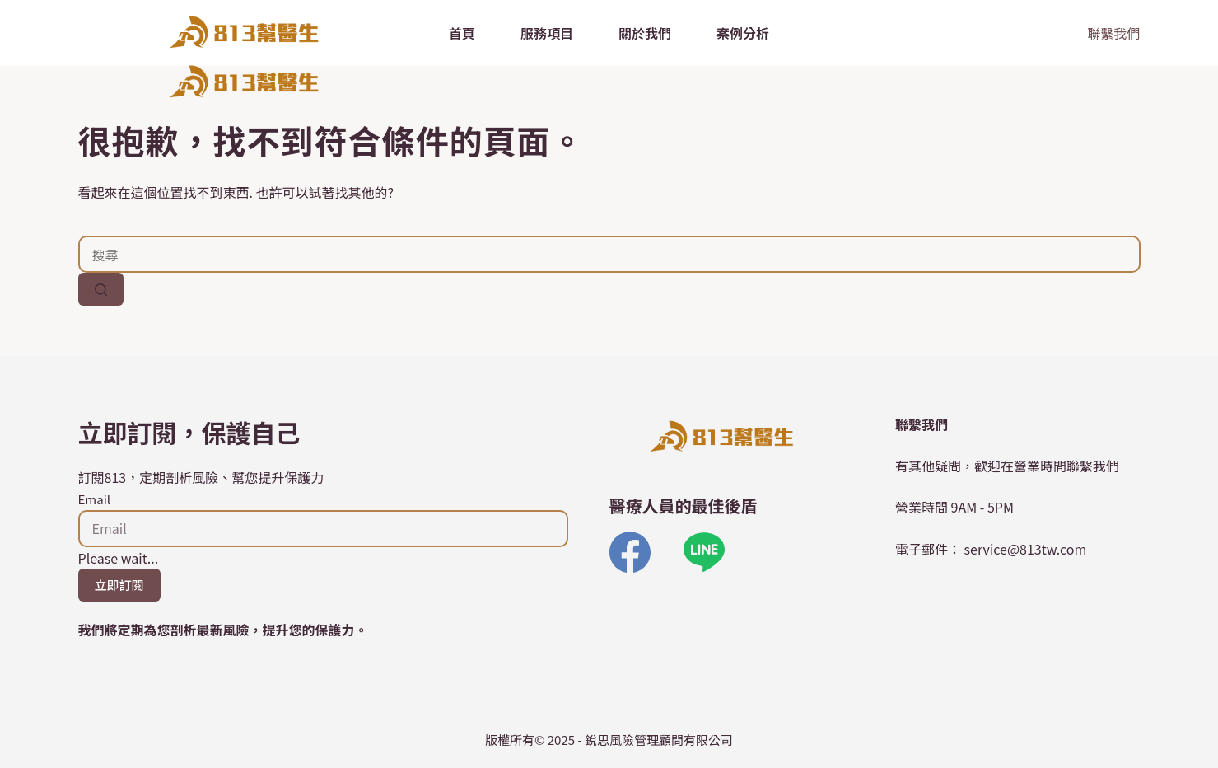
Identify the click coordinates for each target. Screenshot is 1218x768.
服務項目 (546, 33)
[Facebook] (630, 552)
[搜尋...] (609, 254)
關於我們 (644, 33)
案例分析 (742, 33)
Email (94, 499)
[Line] (704, 552)
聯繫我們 (1113, 33)
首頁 (462, 33)
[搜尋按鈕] (101, 289)
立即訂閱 (119, 584)
